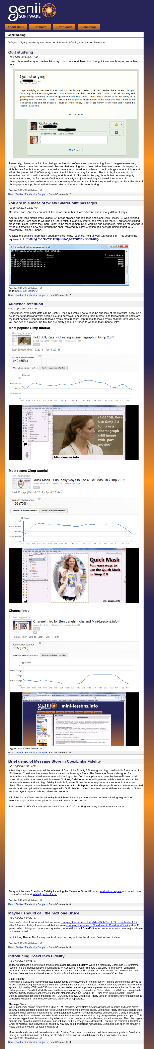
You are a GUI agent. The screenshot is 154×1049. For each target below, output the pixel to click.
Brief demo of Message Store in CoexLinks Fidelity (54, 761)
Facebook (30, 194)
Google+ (42, 194)
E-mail (52, 194)
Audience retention (25, 304)
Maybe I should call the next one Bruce (43, 913)
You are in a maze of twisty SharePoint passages (52, 203)
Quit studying (20, 52)
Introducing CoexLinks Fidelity (36, 956)
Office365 (33, 291)
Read (11, 194)
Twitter (19, 194)
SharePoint (21, 291)
